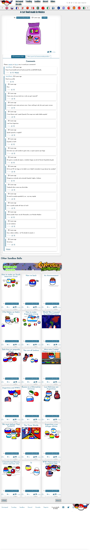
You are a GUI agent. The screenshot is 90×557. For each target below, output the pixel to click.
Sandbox (22, 507)
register (10, 64)
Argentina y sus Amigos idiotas (51, 425)
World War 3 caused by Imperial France (51, 313)
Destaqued (5, 507)
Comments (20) (18, 56)
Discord (30, 507)
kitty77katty (9, 67)
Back (4, 500)
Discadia (18, 4)
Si (31, 463)
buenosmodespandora (23, 17)
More (58, 500)
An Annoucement (51, 276)
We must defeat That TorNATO (11, 425)
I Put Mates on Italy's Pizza (11, 313)
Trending (13, 507)
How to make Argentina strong (31, 313)
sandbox (44, 17)
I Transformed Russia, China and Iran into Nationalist (11, 463)
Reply (17, 72)
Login (79, 3)
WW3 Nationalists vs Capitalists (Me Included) (51, 463)
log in (16, 64)
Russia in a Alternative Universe (31, 388)
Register (83, 3)
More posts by (38, 56)
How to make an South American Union (11, 275)
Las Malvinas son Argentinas (51, 388)
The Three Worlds (31, 425)
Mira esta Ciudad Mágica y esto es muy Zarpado (51, 350)
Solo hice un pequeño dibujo (11, 350)
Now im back (31, 276)
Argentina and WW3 (11, 388)
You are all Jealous (31, 350)
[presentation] (2, 8)
